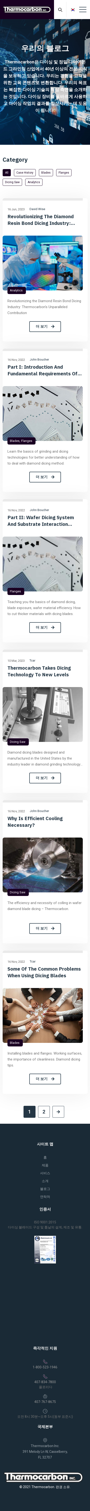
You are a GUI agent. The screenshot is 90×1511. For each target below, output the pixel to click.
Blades (46, 172)
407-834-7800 (45, 1382)
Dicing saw (12, 182)
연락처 (45, 1197)
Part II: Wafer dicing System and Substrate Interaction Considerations (40, 521)
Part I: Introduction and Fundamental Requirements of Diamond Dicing (42, 370)
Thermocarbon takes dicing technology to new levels (39, 671)
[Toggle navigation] (82, 9)
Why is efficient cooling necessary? (35, 821)
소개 (45, 1181)
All (6, 172)
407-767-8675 (45, 1402)
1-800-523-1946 (45, 1367)
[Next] (58, 1112)
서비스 (45, 1173)
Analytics (34, 182)
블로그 (45, 1189)
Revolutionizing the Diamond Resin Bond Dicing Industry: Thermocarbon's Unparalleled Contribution (41, 220)
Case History (24, 172)
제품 (45, 1165)
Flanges (64, 172)
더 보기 (45, 326)
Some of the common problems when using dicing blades (44, 972)
